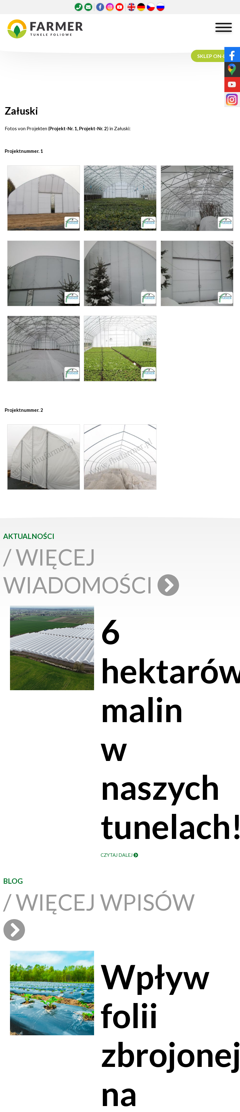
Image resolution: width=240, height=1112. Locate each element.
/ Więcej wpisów (99, 914)
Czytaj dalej (119, 855)
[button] (43, 199)
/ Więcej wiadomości (88, 571)
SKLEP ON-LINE (215, 56)
